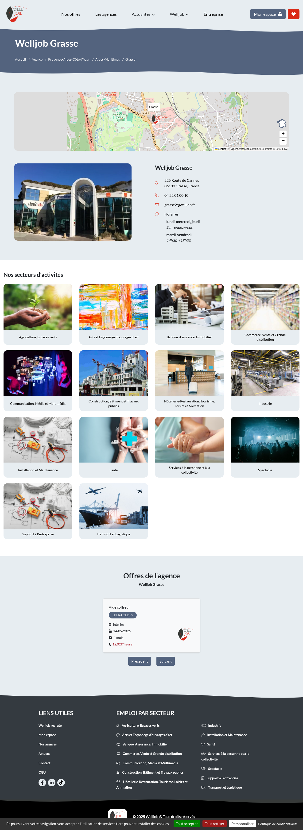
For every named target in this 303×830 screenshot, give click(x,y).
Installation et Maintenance (224, 735)
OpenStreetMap (240, 148)
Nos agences (48, 744)
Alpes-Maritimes (107, 59)
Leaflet (220, 148)
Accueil (20, 59)
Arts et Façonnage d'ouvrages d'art (144, 735)
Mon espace (47, 735)
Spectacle (211, 769)
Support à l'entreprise (219, 778)
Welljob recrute (50, 725)
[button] (157, 119)
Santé (208, 744)
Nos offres (70, 14)
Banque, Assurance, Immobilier (142, 744)
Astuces (44, 754)
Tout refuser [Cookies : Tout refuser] (214, 823)
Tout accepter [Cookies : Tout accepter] (187, 823)
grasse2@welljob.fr (179, 204)
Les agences (106, 14)
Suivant (165, 661)
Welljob (179, 14)
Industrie (211, 725)
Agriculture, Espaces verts (137, 725)
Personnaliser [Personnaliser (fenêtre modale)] (242, 823)
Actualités (143, 14)
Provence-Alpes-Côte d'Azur (69, 59)
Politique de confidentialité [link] (278, 824)
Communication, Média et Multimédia (147, 763)
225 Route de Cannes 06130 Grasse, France (181, 183)
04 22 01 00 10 (176, 195)
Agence (37, 59)
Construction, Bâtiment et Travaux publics (149, 772)
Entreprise (213, 14)
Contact (44, 763)
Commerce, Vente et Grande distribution (149, 754)
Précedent (139, 661)
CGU (42, 772)
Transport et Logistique (221, 787)
